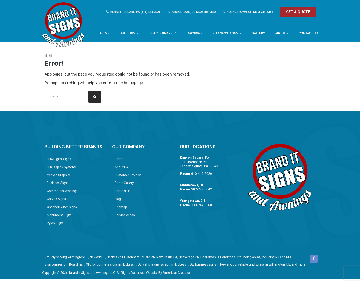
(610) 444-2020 (129, 12)
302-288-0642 (201, 191)
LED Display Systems (62, 168)
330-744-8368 (201, 207)
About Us (121, 168)
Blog (118, 202)
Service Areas (125, 218)
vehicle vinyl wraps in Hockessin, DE (168, 268)
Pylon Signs (55, 226)
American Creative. (177, 276)
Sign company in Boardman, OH (67, 268)
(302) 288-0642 (190, 12)
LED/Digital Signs (59, 160)
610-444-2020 (201, 175)
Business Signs (58, 185)
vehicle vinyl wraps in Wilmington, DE (264, 268)
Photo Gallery (124, 185)
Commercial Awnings (62, 193)
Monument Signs (59, 218)
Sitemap (121, 210)
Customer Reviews (128, 177)
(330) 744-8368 (248, 12)
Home (119, 160)
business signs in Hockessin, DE (119, 268)
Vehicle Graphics (59, 177)
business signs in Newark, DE (215, 268)
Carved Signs (56, 202)
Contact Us (122, 193)
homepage (133, 84)
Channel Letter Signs (62, 210)
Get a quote (300, 12)
